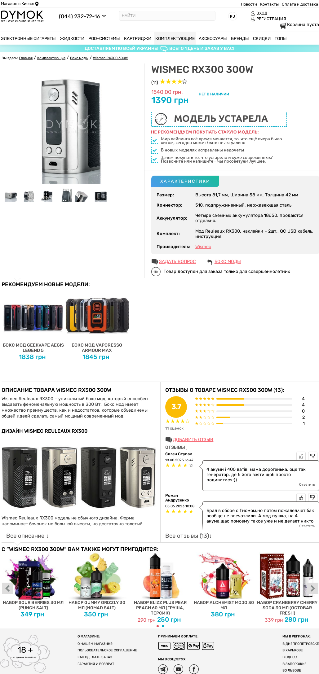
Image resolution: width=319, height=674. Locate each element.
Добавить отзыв (193, 439)
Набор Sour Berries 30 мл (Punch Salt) (33, 581)
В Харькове (292, 650)
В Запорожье (294, 664)
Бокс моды (228, 261)
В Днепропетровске (300, 644)
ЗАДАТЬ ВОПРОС (177, 261)
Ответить (307, 484)
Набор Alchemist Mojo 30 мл (223, 581)
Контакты (269, 4)
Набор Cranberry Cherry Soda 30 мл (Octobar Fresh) (287, 584)
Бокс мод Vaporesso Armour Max (97, 320)
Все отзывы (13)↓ (188, 535)
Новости (249, 4)
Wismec (203, 246)
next (313, 589)
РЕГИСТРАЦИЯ (268, 18)
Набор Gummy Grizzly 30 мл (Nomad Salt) (97, 581)
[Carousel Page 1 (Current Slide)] (158, 626)
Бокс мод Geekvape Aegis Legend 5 (33, 320)
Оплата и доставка (300, 4)
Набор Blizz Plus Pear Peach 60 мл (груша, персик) (160, 584)
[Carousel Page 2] (163, 626)
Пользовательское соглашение (107, 650)
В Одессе (290, 657)
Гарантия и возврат (96, 664)
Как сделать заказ (95, 657)
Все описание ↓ (27, 535)
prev (8, 589)
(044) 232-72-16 (79, 16)
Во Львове (291, 670)
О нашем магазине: (95, 644)
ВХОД (258, 13)
